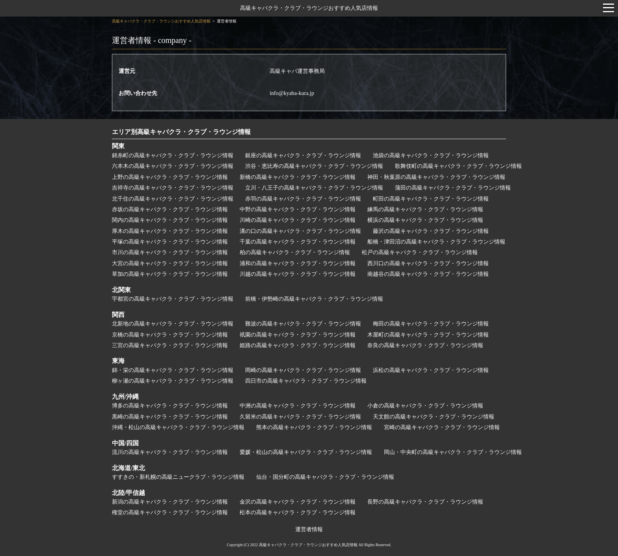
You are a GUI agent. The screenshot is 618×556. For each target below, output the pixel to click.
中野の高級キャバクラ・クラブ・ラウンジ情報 (298, 209)
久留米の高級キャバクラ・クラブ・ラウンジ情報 (300, 417)
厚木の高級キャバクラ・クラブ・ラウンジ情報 (170, 231)
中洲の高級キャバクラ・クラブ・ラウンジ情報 (298, 406)
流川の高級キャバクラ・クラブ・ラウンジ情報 (170, 452)
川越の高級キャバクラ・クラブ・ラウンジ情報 (298, 274)
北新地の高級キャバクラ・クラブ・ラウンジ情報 (172, 324)
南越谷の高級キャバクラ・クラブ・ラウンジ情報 (428, 274)
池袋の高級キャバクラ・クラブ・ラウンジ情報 (431, 155)
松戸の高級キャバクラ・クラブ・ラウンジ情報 (420, 252)
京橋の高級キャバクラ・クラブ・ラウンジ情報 (170, 335)
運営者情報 (309, 529)
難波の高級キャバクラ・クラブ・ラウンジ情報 (303, 324)
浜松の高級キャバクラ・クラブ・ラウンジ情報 (431, 370)
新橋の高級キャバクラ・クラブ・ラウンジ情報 (298, 177)
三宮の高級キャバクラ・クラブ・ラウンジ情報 (170, 345)
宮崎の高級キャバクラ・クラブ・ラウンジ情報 (442, 427)
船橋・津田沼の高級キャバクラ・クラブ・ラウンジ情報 (436, 242)
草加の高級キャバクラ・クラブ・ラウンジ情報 (170, 274)
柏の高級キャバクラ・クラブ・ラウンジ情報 (295, 252)
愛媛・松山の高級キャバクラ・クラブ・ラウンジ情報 (306, 452)
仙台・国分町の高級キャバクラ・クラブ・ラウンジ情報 (325, 477)
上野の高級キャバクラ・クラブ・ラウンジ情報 (170, 177)
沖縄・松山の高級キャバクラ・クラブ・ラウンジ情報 (178, 427)
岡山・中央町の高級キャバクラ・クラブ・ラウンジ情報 (453, 452)
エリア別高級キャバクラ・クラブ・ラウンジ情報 (181, 131)
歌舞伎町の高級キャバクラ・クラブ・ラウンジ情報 (458, 166)
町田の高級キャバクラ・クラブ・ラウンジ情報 (431, 199)
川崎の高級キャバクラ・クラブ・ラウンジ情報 (298, 220)
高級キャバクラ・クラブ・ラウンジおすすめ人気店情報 (309, 8)
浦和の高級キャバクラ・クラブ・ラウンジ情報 (298, 263)
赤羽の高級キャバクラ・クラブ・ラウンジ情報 (303, 199)
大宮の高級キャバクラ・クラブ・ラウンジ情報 (170, 263)
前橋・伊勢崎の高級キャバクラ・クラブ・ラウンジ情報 (314, 299)
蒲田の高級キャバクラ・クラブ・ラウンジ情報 (453, 188)
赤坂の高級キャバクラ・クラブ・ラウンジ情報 (170, 209)
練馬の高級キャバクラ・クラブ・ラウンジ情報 (425, 209)
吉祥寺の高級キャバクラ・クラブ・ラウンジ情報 (172, 188)
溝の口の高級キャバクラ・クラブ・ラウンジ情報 (300, 231)
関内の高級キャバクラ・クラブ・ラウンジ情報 (170, 220)
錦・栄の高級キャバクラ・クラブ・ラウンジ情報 (172, 370)
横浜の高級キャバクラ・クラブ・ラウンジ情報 (425, 220)
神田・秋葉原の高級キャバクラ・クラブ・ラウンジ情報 (436, 177)
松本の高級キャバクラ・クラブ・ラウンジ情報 (298, 512)
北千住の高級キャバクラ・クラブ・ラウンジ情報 (172, 199)
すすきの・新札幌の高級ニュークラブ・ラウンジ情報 (178, 477)
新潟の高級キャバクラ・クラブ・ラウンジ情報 (170, 502)
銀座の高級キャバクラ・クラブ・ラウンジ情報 (303, 155)
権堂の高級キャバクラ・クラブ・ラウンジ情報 (170, 512)
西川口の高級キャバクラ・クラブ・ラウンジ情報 (428, 263)
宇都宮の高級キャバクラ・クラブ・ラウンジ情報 (172, 299)
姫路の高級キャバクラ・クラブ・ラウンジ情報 (298, 345)
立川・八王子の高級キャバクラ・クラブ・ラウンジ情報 (314, 188)
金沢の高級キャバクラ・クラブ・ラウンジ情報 (298, 502)
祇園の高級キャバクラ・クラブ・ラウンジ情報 (298, 335)
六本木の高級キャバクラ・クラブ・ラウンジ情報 (172, 166)
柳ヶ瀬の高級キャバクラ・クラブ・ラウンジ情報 (172, 381)
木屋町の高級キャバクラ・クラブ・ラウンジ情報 (428, 335)
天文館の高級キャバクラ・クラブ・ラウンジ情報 (433, 417)
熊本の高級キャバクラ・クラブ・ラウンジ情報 (314, 427)
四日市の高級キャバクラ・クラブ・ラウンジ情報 (306, 381)
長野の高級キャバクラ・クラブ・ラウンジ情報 (425, 502)
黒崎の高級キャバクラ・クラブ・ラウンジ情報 (170, 417)
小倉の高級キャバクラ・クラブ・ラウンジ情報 (425, 406)
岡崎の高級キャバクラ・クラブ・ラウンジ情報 (303, 370)
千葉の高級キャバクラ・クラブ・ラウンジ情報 (298, 242)
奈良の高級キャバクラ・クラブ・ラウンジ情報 (425, 345)
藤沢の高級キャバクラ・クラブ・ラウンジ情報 (431, 231)
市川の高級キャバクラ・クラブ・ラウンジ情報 (170, 252)
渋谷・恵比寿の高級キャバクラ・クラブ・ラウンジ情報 (314, 166)
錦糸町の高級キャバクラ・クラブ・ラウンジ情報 (172, 155)
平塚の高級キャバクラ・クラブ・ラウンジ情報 (170, 242)
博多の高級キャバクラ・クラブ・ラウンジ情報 (170, 406)
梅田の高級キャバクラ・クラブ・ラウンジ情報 (431, 324)
